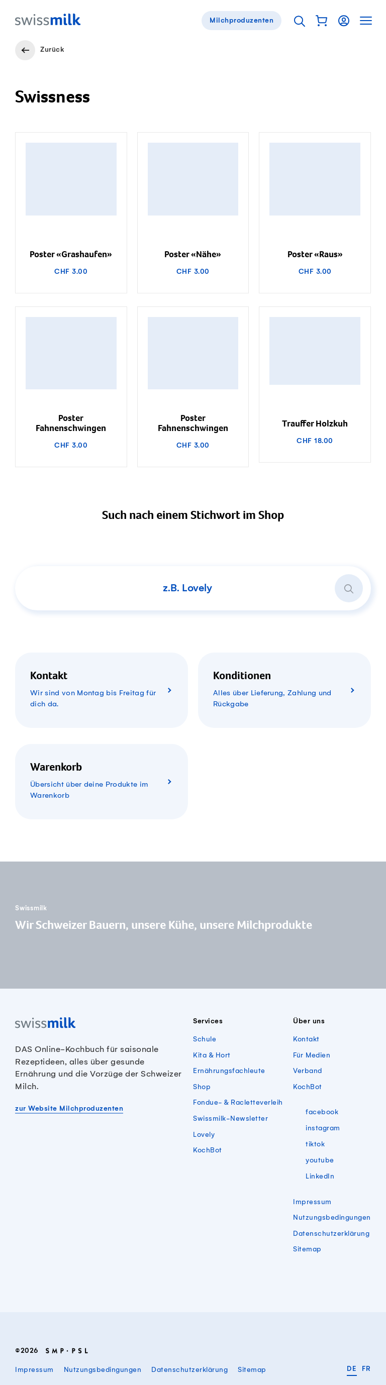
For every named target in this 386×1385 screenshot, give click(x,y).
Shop (202, 1087)
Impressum (312, 1202)
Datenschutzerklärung (331, 1233)
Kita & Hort (212, 1055)
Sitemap (307, 1249)
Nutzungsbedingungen (332, 1217)
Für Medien (311, 1055)
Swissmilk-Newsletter (230, 1118)
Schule (204, 1039)
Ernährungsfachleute (229, 1071)
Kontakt (306, 1039)
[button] (322, 21)
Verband (307, 1071)
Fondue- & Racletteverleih (238, 1102)
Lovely (204, 1134)
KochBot (207, 1150)
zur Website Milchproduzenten (69, 1109)
